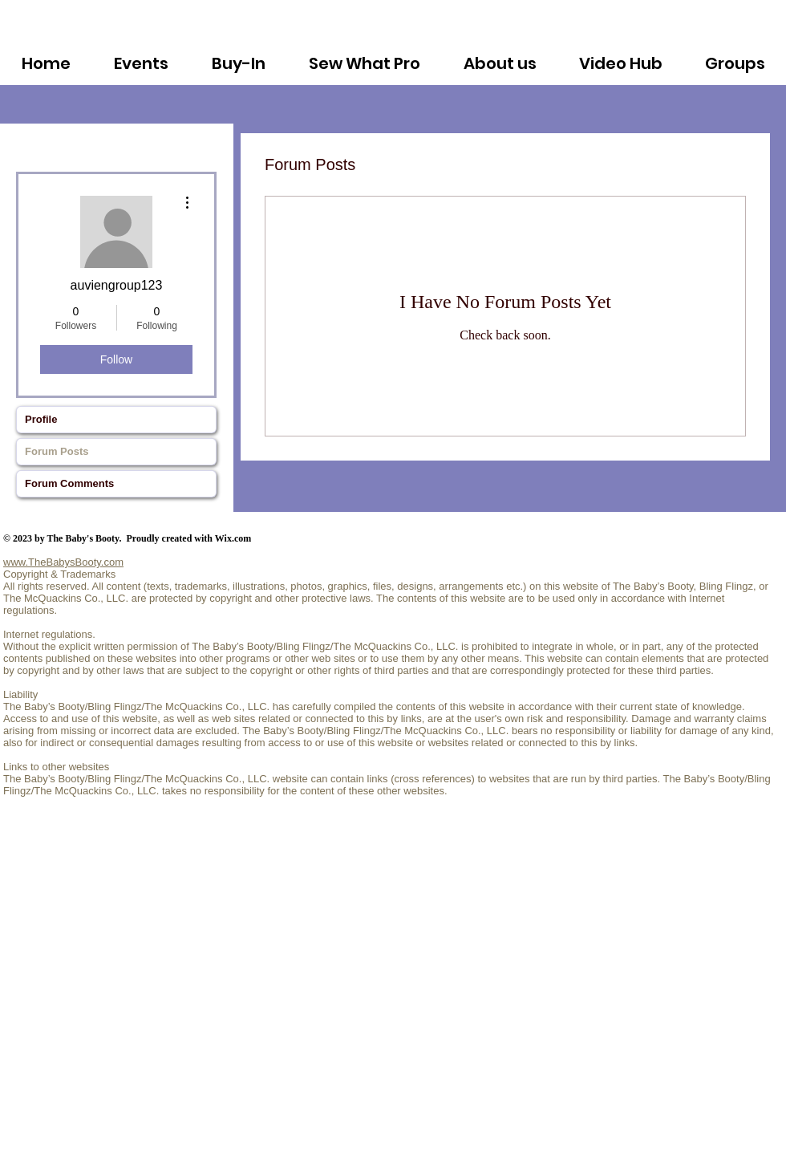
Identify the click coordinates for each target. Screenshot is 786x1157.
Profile (41, 419)
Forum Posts (56, 451)
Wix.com (233, 538)
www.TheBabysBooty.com (63, 562)
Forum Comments (69, 483)
